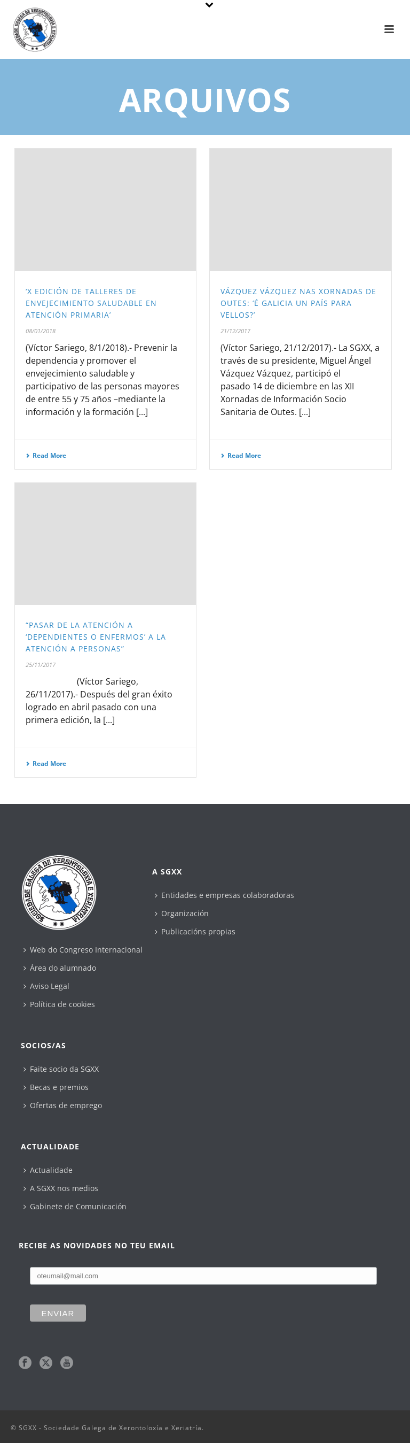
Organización (182, 913)
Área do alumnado (59, 968)
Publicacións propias (195, 931)
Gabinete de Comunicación (75, 1206)
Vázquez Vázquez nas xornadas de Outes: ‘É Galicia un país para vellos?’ (298, 303)
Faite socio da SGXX (61, 1069)
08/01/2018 (41, 331)
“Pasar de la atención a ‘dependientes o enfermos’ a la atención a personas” (96, 637)
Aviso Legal (46, 986)
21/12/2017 (235, 331)
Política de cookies (59, 1004)
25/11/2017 (41, 665)
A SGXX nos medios (60, 1188)
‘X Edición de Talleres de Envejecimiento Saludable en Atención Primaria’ (91, 303)
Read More (46, 455)
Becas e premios (56, 1087)
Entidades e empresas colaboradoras (224, 895)
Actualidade (48, 1170)
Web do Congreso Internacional (83, 950)
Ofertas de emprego (62, 1105)
